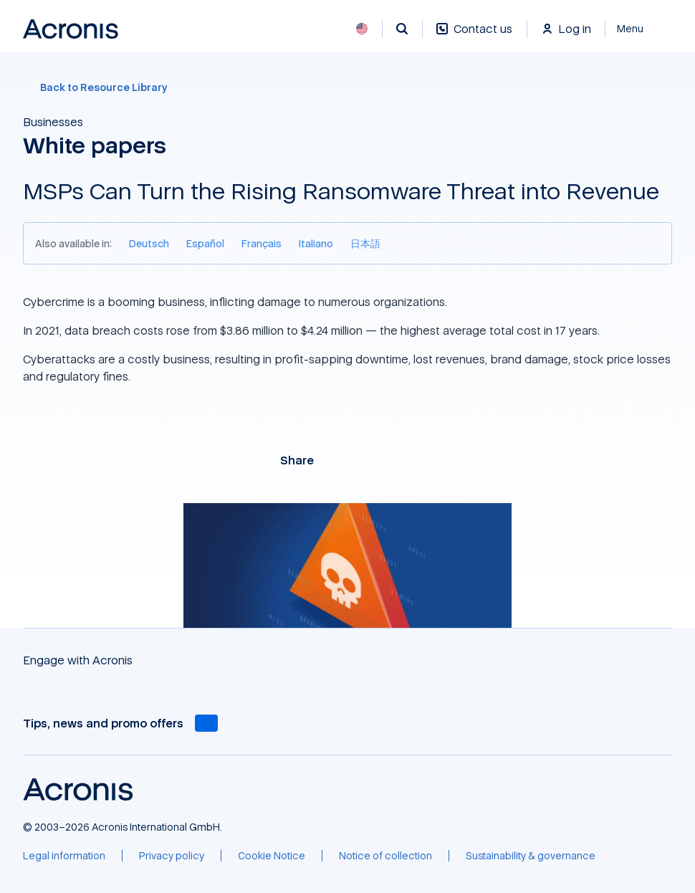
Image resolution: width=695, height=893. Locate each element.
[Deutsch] (149, 243)
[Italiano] (316, 243)
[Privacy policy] (171, 855)
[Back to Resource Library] (347, 87)
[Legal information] (64, 855)
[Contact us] (474, 36)
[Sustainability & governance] (530, 855)
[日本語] (365, 243)
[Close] (638, 28)
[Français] (261, 243)
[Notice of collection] (385, 855)
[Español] (205, 243)
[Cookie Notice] (271, 855)
